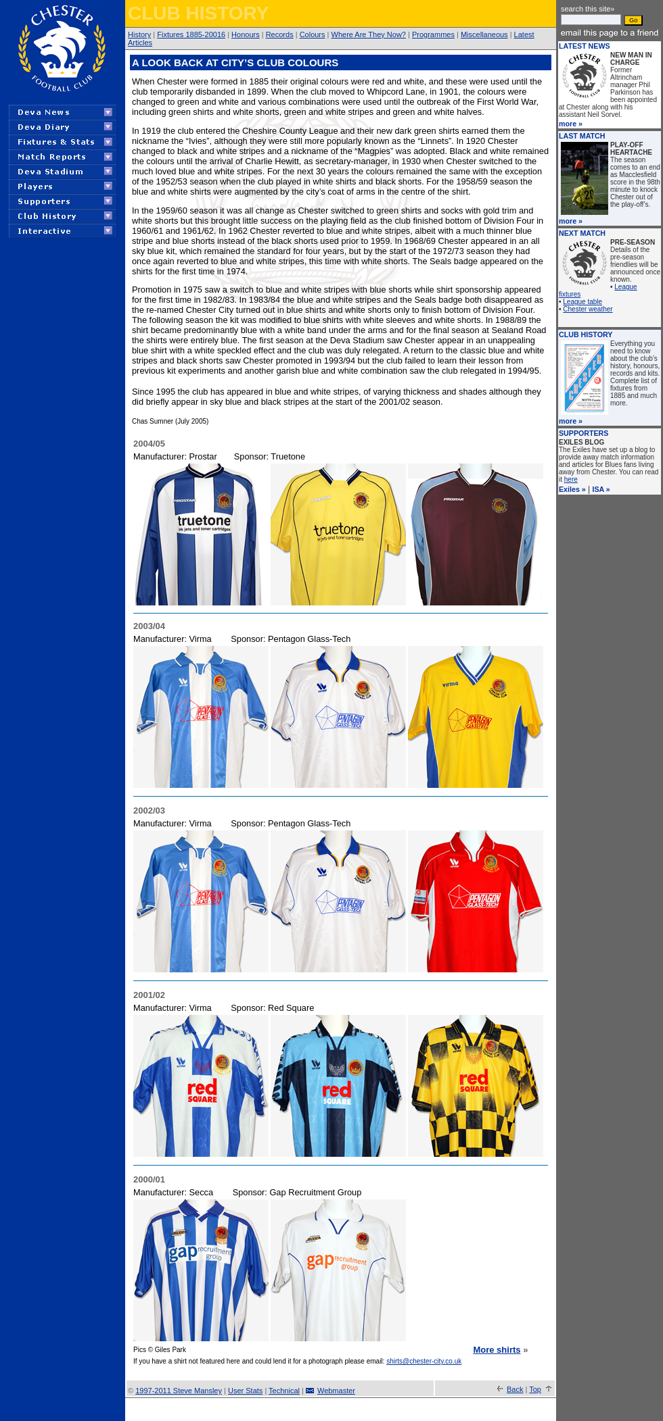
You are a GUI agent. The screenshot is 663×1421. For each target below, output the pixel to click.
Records (280, 34)
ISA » (601, 489)
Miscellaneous (484, 34)
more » (570, 124)
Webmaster (336, 1391)
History (139, 34)
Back (515, 1389)
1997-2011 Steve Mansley (178, 1391)
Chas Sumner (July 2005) (170, 421)
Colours (312, 34)
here (571, 479)
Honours (245, 34)
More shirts (496, 1350)
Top (535, 1389)
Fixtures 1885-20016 (191, 34)
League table (582, 301)
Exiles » (572, 489)
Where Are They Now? (369, 34)
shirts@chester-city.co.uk (423, 1361)
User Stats (245, 1391)
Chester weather (587, 309)
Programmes (433, 34)
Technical (284, 1391)
